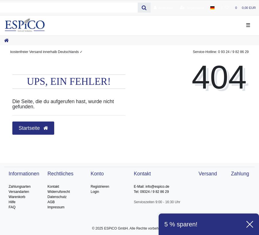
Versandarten (19, 192)
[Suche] (144, 8)
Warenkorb (17, 197)
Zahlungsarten (20, 187)
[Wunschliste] (225, 7)
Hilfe (12, 202)
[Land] (212, 7)
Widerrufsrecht (58, 192)
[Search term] (69, 8)
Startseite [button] (33, 128)
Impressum (55, 207)
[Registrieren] (192, 7)
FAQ (12, 207)
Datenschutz (57, 197)
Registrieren (100, 187)
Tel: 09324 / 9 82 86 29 (151, 192)
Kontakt (53, 187)
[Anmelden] (163, 7)
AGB (50, 202)
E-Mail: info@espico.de (152, 187)
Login (95, 192)
